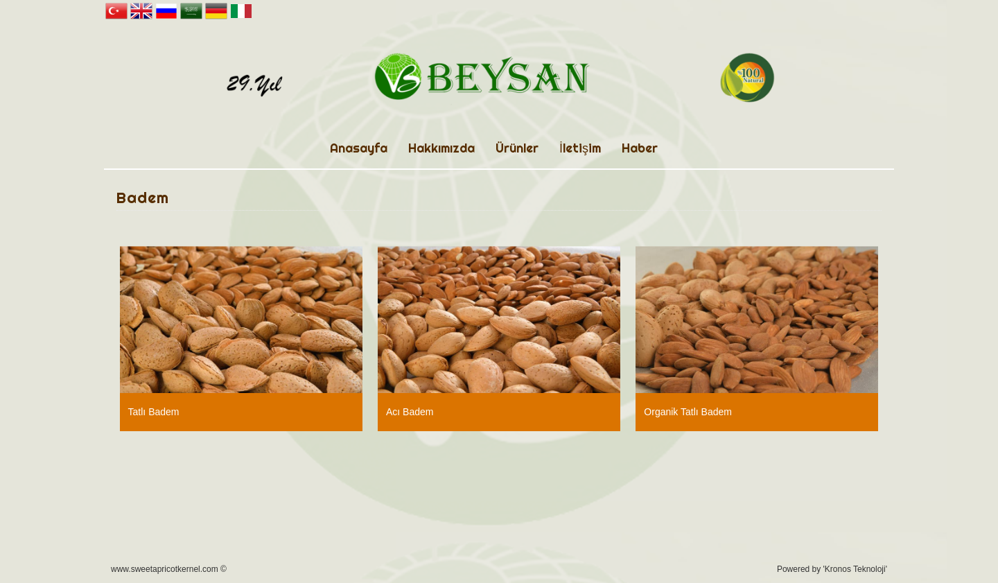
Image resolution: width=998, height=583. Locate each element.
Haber (640, 148)
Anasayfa (358, 148)
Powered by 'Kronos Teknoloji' (832, 569)
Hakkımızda (441, 148)
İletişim (580, 148)
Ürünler (517, 148)
